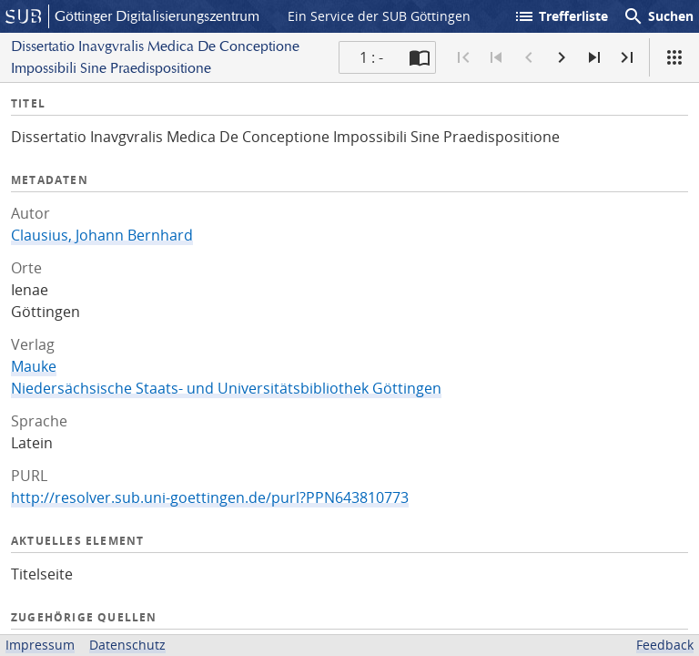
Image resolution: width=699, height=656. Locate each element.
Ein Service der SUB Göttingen (379, 16)
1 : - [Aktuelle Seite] (371, 57)
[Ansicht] (674, 57)
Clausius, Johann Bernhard (102, 235)
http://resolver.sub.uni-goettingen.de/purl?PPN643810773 (210, 497)
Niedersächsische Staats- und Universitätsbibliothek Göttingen (226, 388)
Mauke (33, 366)
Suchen (658, 16)
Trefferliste (560, 16)
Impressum (40, 644)
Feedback (665, 644)
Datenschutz (127, 644)
